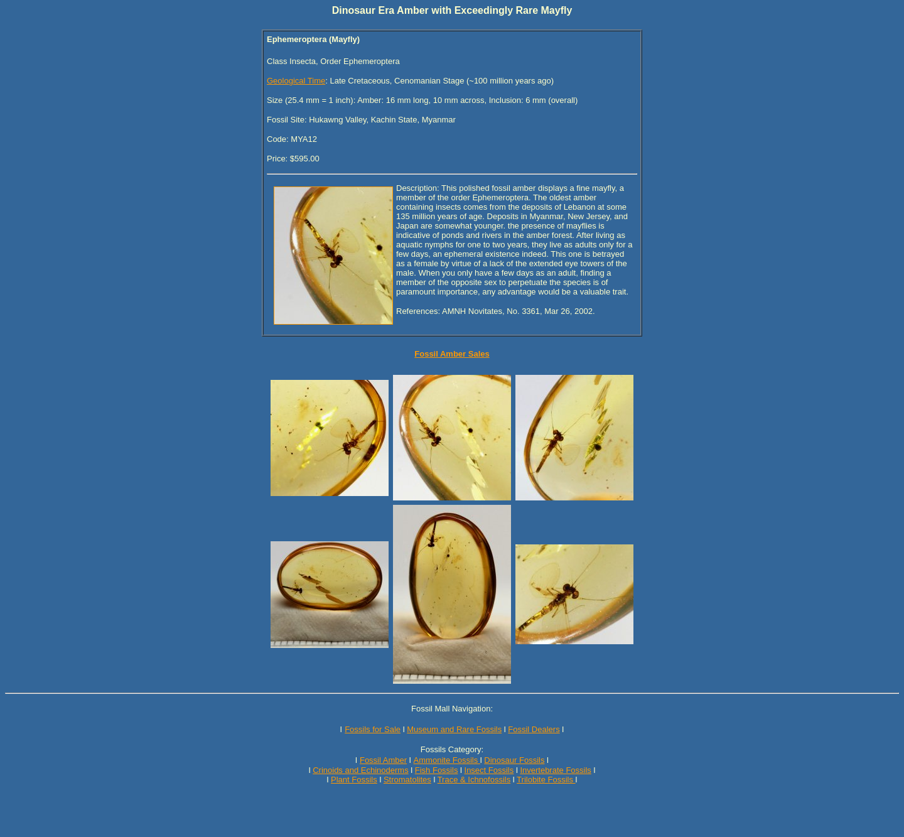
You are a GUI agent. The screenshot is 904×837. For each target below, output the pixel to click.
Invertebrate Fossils (555, 770)
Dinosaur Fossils (514, 760)
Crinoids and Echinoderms (360, 770)
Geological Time (296, 80)
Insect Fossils (489, 770)
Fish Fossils (436, 770)
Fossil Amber (383, 760)
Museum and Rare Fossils (454, 729)
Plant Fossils (354, 779)
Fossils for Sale (373, 729)
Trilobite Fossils (546, 779)
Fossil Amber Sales (451, 354)
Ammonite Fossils (447, 760)
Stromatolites (407, 779)
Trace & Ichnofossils (474, 779)
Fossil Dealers (533, 729)
